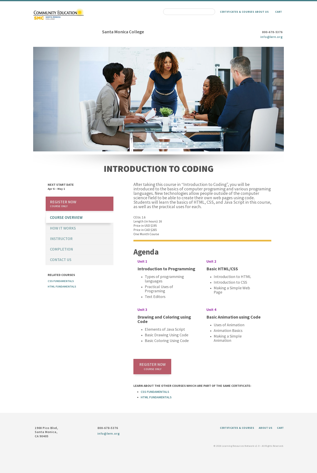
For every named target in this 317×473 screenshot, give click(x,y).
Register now (152, 366)
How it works (63, 228)
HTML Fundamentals (156, 397)
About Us (261, 11)
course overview (66, 217)
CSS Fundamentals (155, 392)
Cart (278, 11)
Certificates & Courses (237, 11)
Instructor (61, 238)
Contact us (60, 259)
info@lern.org (271, 37)
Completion (61, 249)
